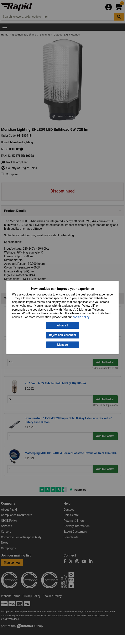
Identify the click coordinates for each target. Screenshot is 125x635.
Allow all (62, 325)
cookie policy (81, 317)
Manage (62, 344)
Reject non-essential (62, 335)
